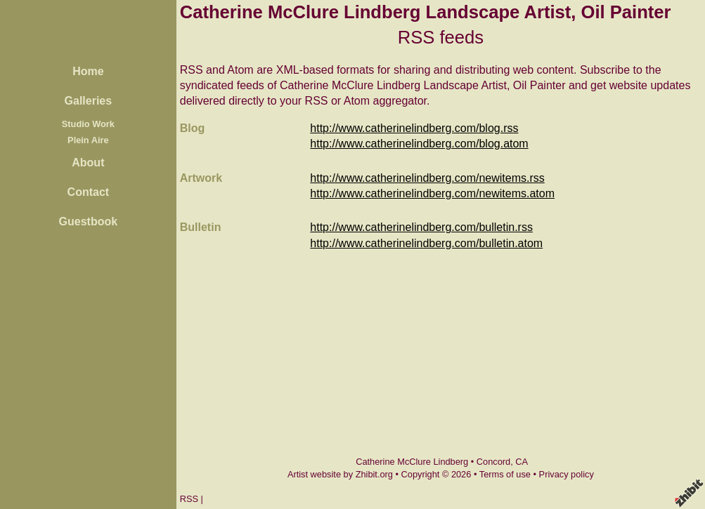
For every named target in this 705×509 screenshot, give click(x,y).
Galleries (88, 101)
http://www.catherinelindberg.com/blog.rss (414, 128)
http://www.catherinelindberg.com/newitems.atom (432, 193)
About (88, 162)
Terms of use (505, 474)
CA (521, 461)
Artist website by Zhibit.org (340, 474)
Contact (88, 192)
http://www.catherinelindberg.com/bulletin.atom (426, 243)
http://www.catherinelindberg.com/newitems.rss (427, 178)
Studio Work (88, 124)
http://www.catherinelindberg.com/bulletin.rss (421, 227)
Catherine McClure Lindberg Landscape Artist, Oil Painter (425, 12)
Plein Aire (88, 140)
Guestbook (88, 221)
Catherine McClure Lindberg (412, 461)
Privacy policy (566, 474)
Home (87, 71)
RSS (189, 499)
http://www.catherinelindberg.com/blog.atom (419, 144)
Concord (493, 461)
